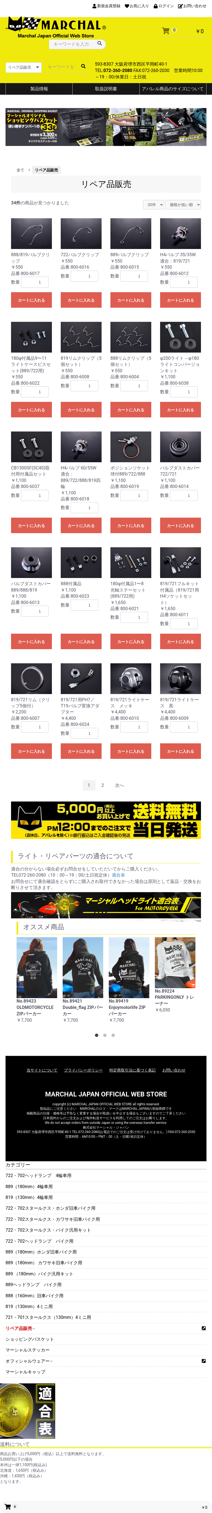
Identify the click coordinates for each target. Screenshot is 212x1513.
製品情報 (39, 88)
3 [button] (114, 1036)
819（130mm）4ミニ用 (29, 1306)
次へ (119, 785)
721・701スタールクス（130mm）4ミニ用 (48, 1317)
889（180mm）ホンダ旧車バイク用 (41, 1252)
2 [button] (106, 1036)
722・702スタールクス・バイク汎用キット (48, 1230)
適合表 (118, 875)
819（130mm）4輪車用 (29, 1197)
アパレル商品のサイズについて (173, 88)
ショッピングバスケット (30, 1339)
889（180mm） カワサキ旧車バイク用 (44, 1262)
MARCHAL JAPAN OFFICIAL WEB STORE (106, 1094)
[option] (37, 983)
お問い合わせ (174, 1070)
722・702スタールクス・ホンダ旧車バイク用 (51, 1208)
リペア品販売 (20, 1328)
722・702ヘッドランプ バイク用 (39, 1241)
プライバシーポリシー (83, 1070)
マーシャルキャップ (25, 1372)
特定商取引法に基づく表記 (132, 1070)
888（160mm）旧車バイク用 (34, 1295)
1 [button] (97, 1036)
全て (20, 170)
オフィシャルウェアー (29, 1361)
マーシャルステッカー (28, 1350)
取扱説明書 (106, 88)
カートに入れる (31, 300)
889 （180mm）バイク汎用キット (39, 1273)
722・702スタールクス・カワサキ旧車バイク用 (53, 1219)
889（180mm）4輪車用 (29, 1186)
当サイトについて (41, 1070)
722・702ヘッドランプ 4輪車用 (38, 1175)
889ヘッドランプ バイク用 (34, 1284)
